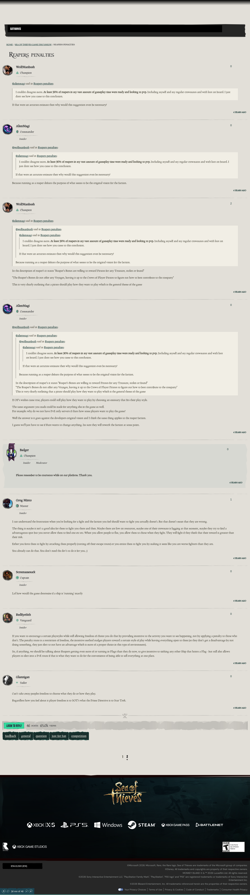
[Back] (118, 757)
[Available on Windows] (108, 825)
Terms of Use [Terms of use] (155, 889)
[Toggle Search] (17, 34)
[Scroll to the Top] (4, 891)
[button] (115, 28)
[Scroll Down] (26, 891)
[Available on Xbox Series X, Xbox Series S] (41, 825)
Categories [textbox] (15, 29)
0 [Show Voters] (231, 66)
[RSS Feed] (4, 44)
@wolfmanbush (20, 147)
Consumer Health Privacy (234, 889)
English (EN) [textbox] (19, 866)
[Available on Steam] (142, 825)
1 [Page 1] (122, 756)
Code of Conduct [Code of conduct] (195, 889)
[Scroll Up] (7, 891)
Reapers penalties (43, 83)
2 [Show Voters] (231, 203)
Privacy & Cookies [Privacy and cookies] (174, 889)
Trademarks (213, 889)
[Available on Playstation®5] (74, 825)
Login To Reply (14, 725)
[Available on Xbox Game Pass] (175, 825)
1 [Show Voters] (231, 499)
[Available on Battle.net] (209, 825)
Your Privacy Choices (135, 889)
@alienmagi (18, 83)
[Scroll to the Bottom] (31, 891)
